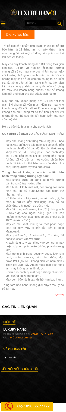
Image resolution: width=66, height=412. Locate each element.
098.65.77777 (38, 406)
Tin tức (12, 357)
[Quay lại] (59, 294)
